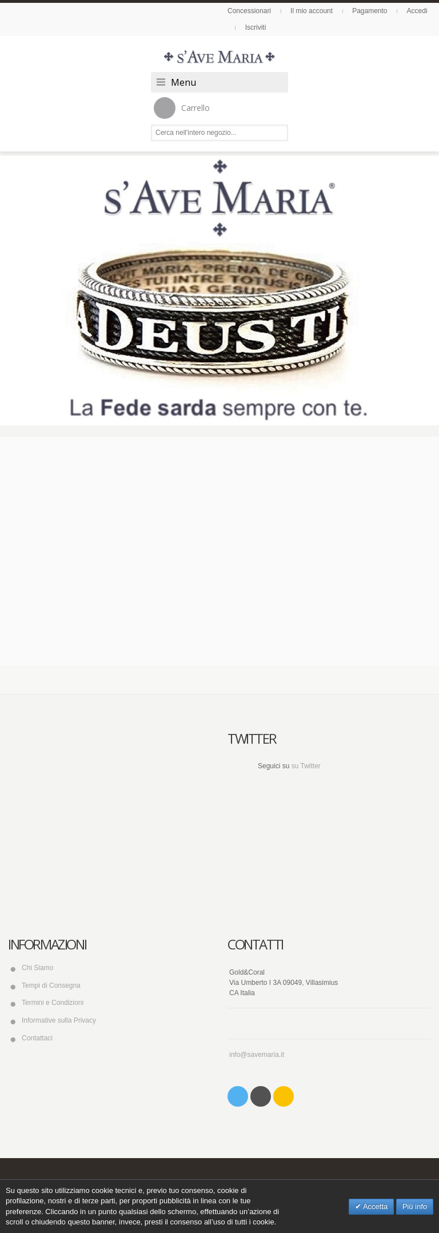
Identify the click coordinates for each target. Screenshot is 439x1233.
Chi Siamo (37, 968)
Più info (414, 1206)
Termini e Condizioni (52, 1003)
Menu (183, 82)
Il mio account (311, 11)
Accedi (417, 11)
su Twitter (306, 766)
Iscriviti (255, 27)
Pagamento (369, 11)
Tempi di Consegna (51, 985)
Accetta (374, 1206)
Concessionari (249, 11)
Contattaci (37, 1038)
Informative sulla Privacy (59, 1020)
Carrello (182, 108)
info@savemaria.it (256, 1055)
